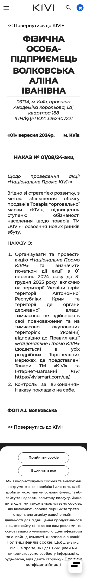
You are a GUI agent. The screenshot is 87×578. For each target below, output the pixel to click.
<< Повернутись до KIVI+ (35, 25)
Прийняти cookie (44, 457)
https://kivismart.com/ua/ (42, 377)
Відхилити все (43, 470)
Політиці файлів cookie (29, 542)
